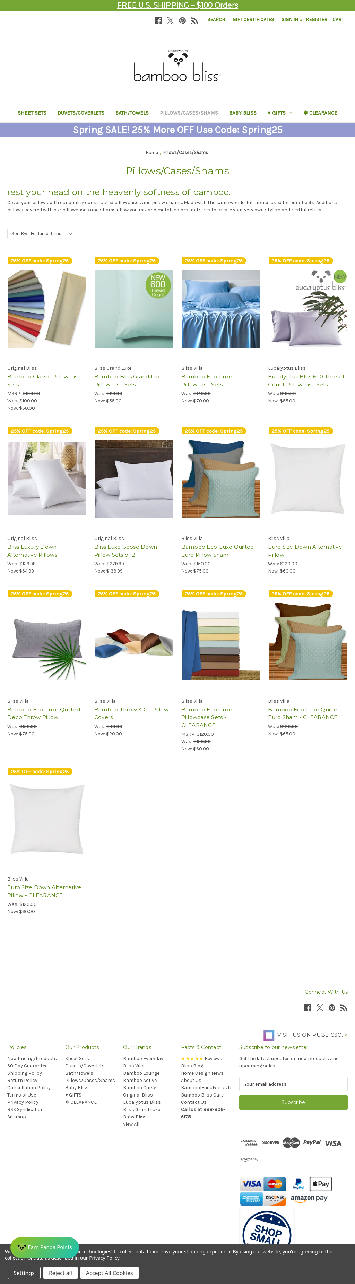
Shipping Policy (24, 1073)
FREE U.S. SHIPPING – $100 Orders (177, 5)
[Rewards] (44, 1247)
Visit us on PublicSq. (301, 1035)
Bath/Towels (132, 113)
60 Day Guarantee (27, 1066)
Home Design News (202, 1073)
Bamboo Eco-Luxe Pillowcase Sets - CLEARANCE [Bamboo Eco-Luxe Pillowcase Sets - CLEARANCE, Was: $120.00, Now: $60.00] (207, 717)
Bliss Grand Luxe (141, 1109)
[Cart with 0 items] (338, 19)
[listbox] (53, 233)
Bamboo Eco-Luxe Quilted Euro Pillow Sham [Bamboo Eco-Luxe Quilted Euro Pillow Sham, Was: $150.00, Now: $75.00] (217, 550)
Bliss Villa (134, 1066)
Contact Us (194, 1102)
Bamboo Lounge (141, 1073)
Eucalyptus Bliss (142, 1102)
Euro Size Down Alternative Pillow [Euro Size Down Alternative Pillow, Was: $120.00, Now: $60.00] (305, 550)
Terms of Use (21, 1095)
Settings (24, 1273)
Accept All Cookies (109, 1273)
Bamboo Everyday (143, 1058)
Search (216, 20)
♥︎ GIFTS (280, 113)
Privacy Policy (22, 1102)
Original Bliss (138, 1095)
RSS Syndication (25, 1109)
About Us (191, 1080)
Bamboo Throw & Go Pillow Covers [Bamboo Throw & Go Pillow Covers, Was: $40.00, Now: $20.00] (131, 713)
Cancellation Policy (29, 1088)
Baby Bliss (243, 113)
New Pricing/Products (32, 1058)
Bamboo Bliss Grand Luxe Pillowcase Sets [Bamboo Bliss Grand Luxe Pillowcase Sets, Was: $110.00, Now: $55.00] (129, 380)
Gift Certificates (253, 20)
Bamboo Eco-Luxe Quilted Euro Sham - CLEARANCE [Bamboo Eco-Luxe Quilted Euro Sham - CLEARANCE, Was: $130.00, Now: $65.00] (304, 713)
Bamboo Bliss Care (202, 1095)
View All (131, 1124)
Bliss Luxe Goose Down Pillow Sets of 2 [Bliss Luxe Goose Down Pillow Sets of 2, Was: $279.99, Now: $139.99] (125, 550)
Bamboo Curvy (139, 1088)
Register (316, 20)
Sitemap (16, 1117)
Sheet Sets (32, 113)
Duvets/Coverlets (81, 113)
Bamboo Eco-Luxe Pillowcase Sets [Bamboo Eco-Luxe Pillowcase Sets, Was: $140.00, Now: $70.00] (207, 380)
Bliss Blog (192, 1066)
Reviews (201, 1058)
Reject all (60, 1273)
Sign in (290, 20)
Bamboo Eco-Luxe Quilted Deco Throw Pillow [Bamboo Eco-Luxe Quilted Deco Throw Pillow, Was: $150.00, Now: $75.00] (43, 713)
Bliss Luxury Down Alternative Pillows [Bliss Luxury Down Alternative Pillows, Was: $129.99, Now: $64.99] (32, 550)
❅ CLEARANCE (320, 113)
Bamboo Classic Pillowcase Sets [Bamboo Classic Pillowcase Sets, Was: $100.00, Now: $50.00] (44, 380)
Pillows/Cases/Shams (189, 113)
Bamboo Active (140, 1080)
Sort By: (19, 233)
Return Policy (22, 1080)
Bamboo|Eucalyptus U (206, 1088)
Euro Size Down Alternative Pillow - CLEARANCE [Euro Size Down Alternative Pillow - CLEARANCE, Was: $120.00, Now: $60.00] (44, 891)
